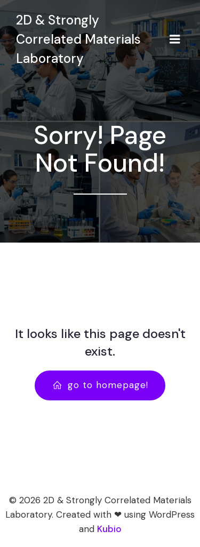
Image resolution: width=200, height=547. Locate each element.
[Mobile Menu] (175, 39)
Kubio (109, 529)
